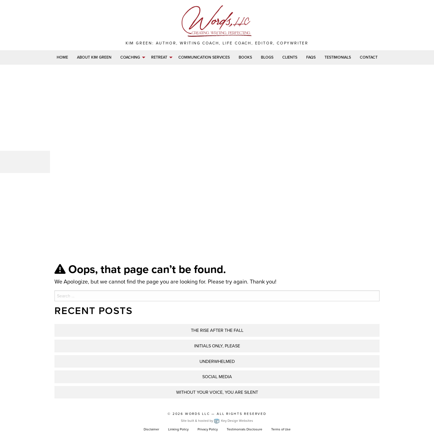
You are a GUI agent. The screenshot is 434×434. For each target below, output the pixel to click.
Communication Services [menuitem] (204, 57)
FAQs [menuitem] (311, 57)
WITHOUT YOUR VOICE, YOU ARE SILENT (217, 392)
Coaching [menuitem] (130, 57)
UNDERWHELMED (217, 361)
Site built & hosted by (217, 420)
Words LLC (197, 413)
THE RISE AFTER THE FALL (217, 330)
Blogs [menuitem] (267, 57)
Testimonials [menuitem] (338, 57)
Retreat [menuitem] (159, 57)
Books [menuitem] (245, 57)
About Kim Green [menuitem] (94, 57)
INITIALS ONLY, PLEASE (217, 346)
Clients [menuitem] (289, 57)
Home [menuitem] (62, 57)
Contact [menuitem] (369, 57)
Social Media (217, 376)
